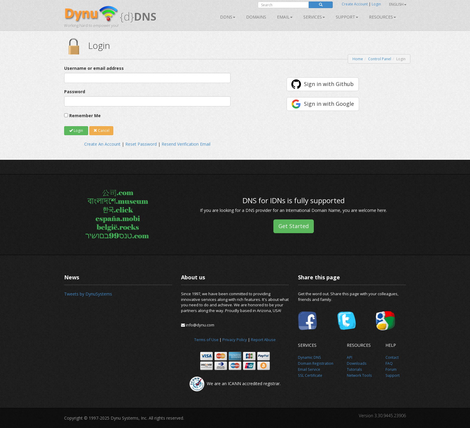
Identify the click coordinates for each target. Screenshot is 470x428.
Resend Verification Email (186, 144)
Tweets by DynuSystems (88, 294)
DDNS (227, 17)
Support (347, 17)
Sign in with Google (329, 103)
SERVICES (314, 17)
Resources (382, 17)
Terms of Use (206, 339)
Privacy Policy (234, 339)
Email (285, 17)
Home (357, 58)
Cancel (101, 130)
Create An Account (102, 144)
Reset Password (141, 144)
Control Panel (379, 58)
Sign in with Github (329, 84)
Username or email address (94, 68)
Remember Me (85, 115)
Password (74, 91)
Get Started (293, 226)
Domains (256, 17)
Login (376, 4)
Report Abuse (263, 339)
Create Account (355, 4)
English (397, 4)
